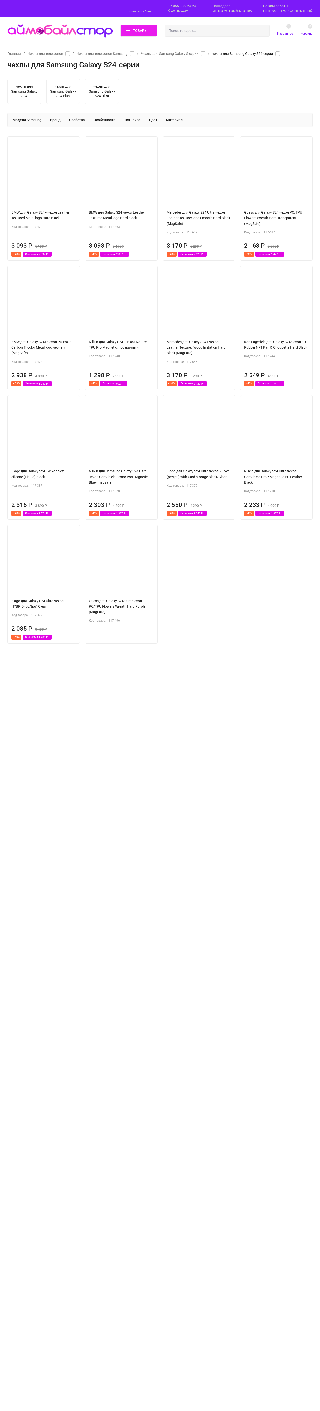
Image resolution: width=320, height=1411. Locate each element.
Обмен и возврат (183, 1254)
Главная (14, 53)
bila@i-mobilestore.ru (267, 1255)
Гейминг (100, 1350)
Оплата (175, 1246)
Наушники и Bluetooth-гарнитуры (118, 1318)
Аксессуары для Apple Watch (115, 1278)
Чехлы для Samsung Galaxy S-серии (169, 53)
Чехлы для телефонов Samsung (102, 53)
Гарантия (177, 1262)
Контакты (177, 1270)
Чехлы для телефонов (45, 53)
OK (207, 1390)
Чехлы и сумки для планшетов (117, 1246)
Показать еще (160, 1170)
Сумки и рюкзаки (107, 1334)
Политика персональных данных (30, 1268)
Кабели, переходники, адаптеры (118, 1294)
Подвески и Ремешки (110, 1310)
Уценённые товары (108, 1366)
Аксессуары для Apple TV (113, 1286)
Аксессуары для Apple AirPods (116, 1270)
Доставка (177, 1238)
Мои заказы (179, 1302)
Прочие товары (105, 1358)
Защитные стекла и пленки (115, 1262)
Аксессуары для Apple (110, 1342)
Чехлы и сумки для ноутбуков (116, 1254)
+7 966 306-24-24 (182, 6)
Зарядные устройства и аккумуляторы (123, 1302)
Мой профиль (180, 1294)
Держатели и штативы (111, 1326)
